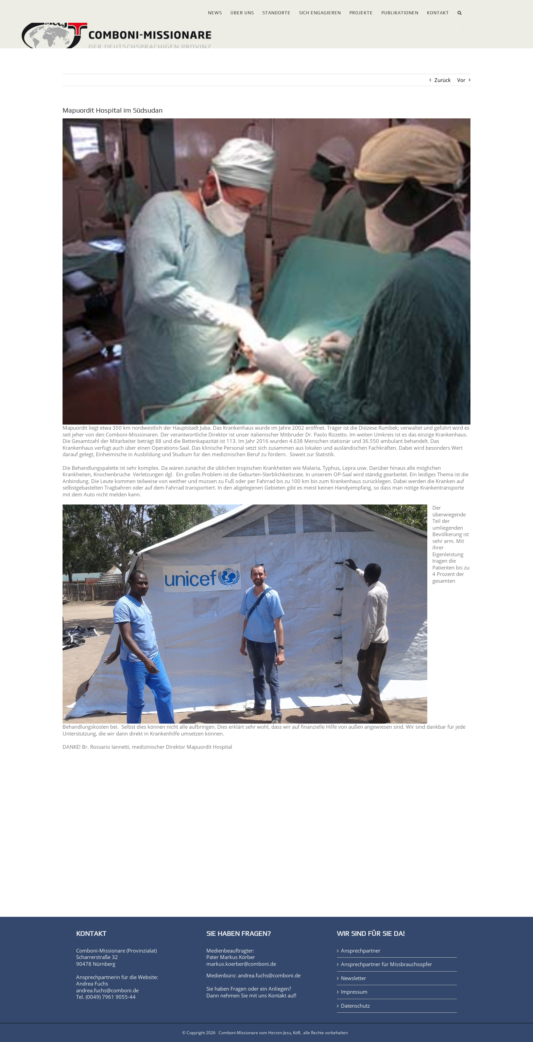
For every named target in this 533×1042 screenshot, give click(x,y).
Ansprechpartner (360, 950)
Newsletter (353, 978)
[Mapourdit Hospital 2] (266, 271)
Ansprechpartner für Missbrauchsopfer (386, 964)
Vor (461, 80)
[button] (460, 11)
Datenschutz (355, 1006)
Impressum (354, 992)
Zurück (442, 80)
